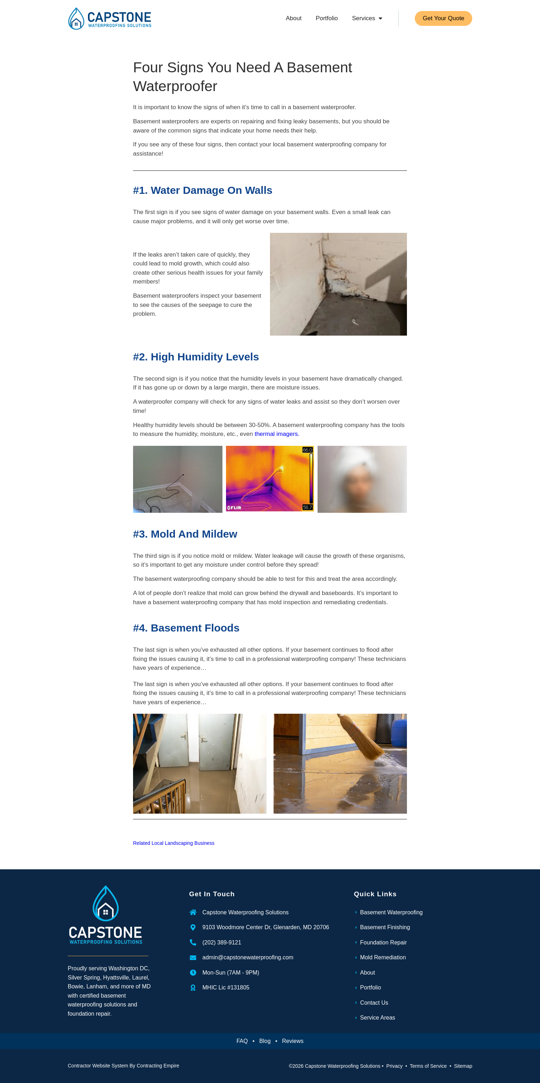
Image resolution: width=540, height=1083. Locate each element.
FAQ (242, 1041)
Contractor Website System (98, 1065)
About (292, 18)
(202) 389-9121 (222, 942)
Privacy (394, 1066)
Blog (265, 1041)
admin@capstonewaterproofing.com (248, 957)
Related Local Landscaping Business (174, 843)
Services (366, 18)
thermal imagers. (277, 434)
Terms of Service (428, 1066)
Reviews (292, 1041)
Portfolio (325, 18)
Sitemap (463, 1066)
